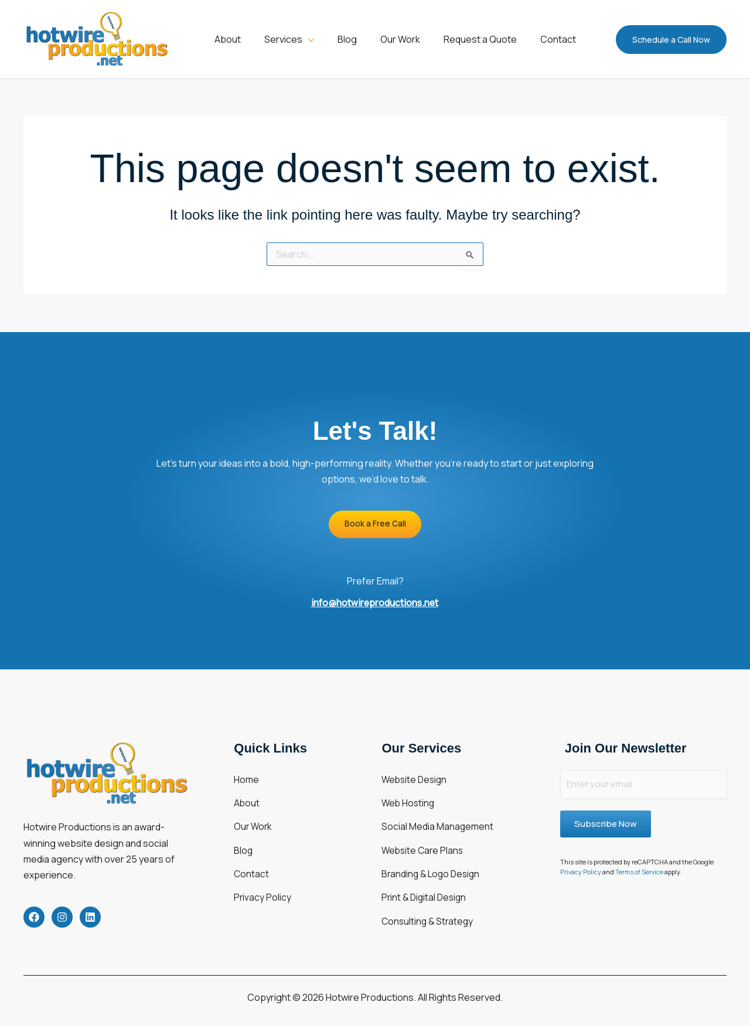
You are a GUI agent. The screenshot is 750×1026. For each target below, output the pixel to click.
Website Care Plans (423, 836)
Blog (243, 836)
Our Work (254, 817)
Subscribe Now (605, 824)
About (247, 797)
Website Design (415, 778)
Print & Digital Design (425, 875)
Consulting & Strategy (428, 894)
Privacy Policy (263, 875)
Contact (252, 855)
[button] (300, 39)
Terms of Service (641, 872)
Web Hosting (409, 797)
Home (246, 778)
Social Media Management (437, 817)
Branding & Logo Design (432, 855)
